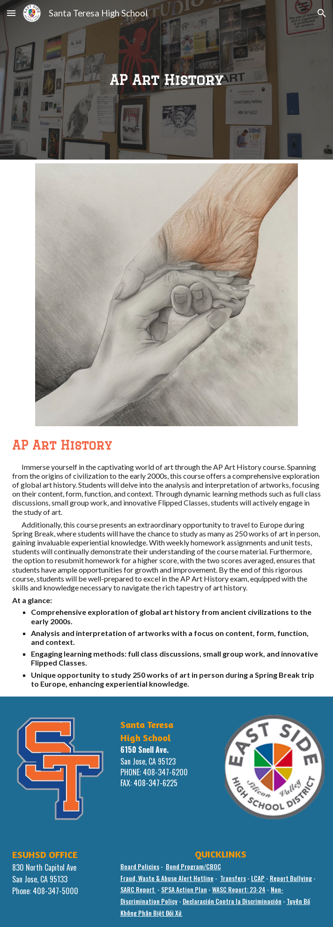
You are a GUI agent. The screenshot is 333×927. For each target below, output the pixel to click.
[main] (166, 80)
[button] (11, 13)
